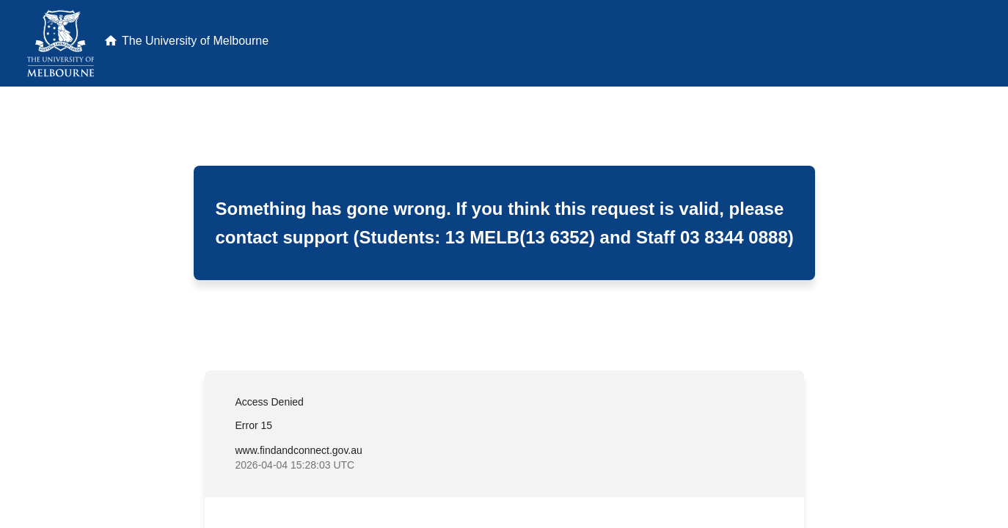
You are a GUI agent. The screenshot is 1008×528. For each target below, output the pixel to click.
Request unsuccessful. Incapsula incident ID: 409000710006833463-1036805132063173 (504, 264)
